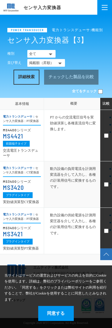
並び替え (14, 63)
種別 (10, 53)
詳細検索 (26, 77)
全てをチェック (87, 91)
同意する (56, 313)
